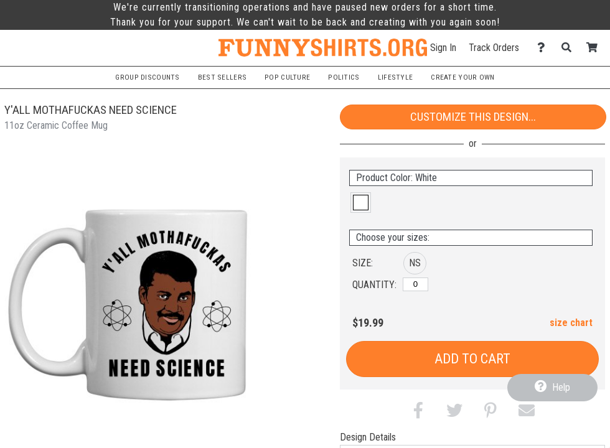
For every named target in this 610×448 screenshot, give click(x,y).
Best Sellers (222, 77)
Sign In (443, 48)
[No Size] (415, 284)
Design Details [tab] (368, 437)
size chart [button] (571, 323)
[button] (360, 202)
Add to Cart (472, 358)
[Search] (570, 47)
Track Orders (494, 48)
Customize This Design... (473, 117)
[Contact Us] (544, 47)
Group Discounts (147, 77)
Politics (343, 77)
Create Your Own (462, 77)
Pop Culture (287, 77)
